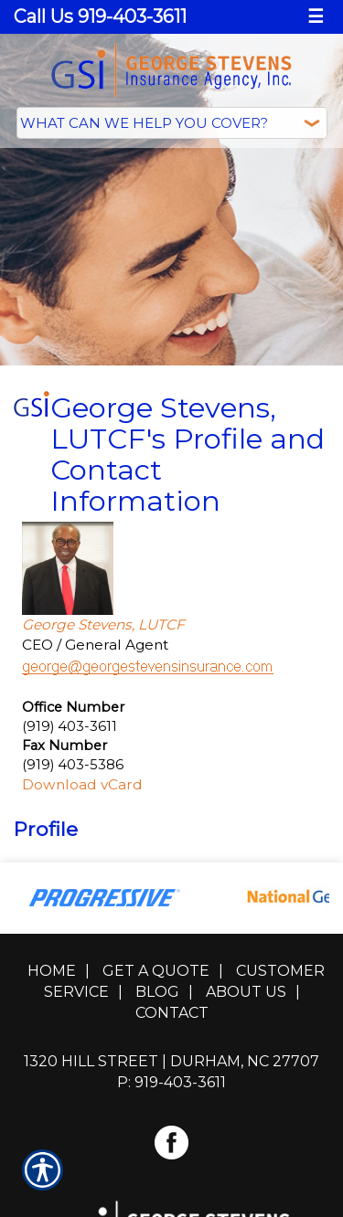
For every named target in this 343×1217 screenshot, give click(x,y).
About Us (246, 987)
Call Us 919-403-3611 (100, 16)
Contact (172, 1008)
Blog (157, 987)
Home (51, 967)
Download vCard (82, 779)
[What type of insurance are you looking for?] (171, 123)
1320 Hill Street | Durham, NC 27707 (171, 1056)
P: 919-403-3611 (171, 1077)
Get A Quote (155, 967)
